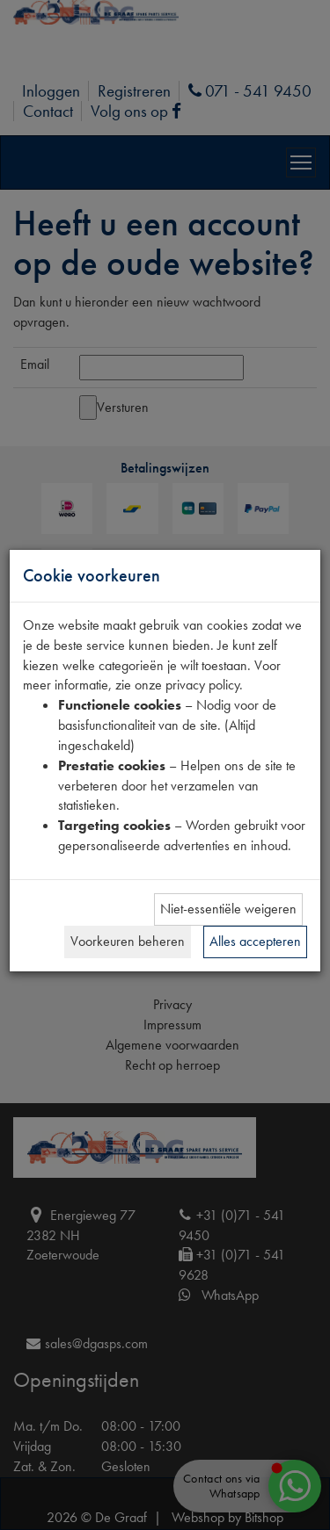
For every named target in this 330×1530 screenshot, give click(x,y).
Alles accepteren (255, 941)
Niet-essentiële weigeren (228, 908)
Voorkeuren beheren (127, 941)
